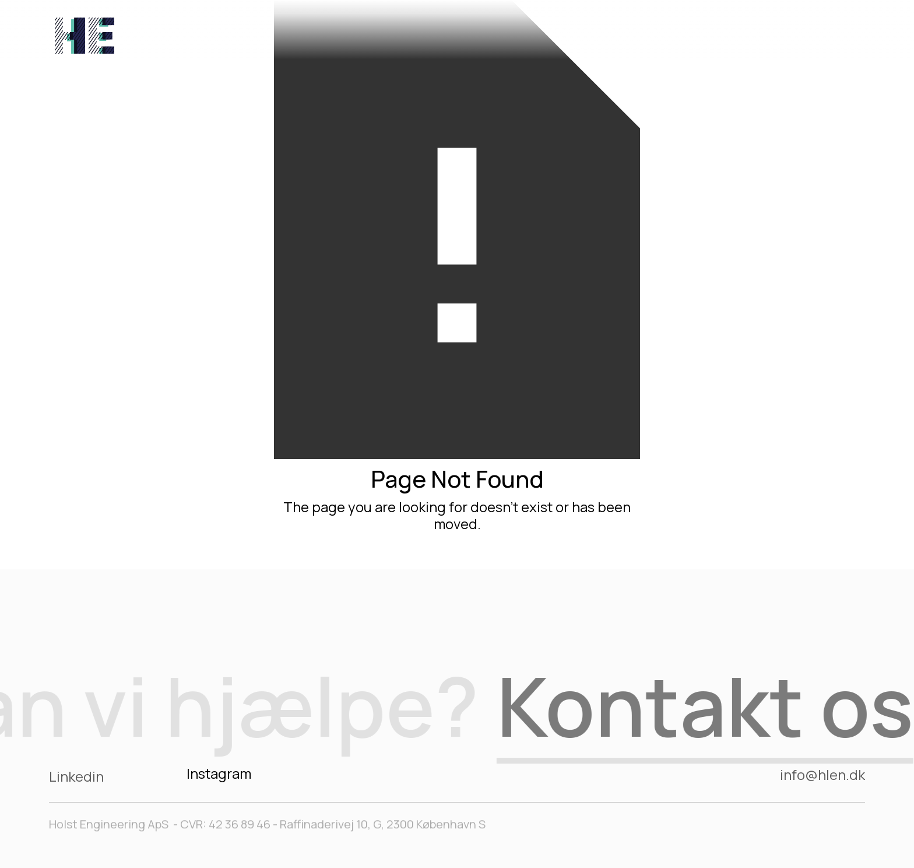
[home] (84, 33)
